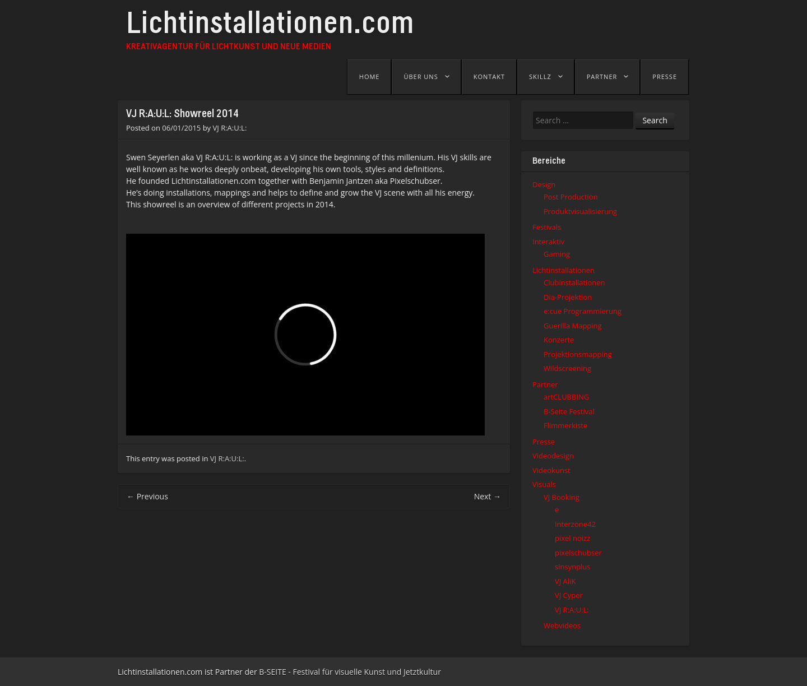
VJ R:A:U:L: (230, 128)
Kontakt (489, 76)
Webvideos (562, 625)
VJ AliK (565, 581)
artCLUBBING (566, 397)
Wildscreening (567, 368)
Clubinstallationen (574, 282)
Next (487, 496)
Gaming (557, 254)
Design (543, 184)
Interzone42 (575, 524)
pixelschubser (578, 553)
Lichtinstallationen (563, 270)
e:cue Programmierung (583, 311)
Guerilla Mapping (573, 326)
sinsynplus (573, 567)
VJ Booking (561, 497)
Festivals (546, 227)
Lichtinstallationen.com (270, 26)
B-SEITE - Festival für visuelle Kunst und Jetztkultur (350, 671)
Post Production (571, 197)
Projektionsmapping (578, 354)
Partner (602, 76)
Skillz (540, 76)
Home (369, 76)
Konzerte (559, 340)
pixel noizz (572, 538)
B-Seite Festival (569, 411)
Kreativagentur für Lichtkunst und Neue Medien (228, 47)
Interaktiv (548, 242)
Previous (147, 496)
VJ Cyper (569, 595)
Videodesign (553, 456)
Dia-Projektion (568, 297)
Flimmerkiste (565, 425)
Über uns (421, 76)
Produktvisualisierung (580, 211)
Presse (664, 76)
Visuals (544, 484)
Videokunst (551, 470)
